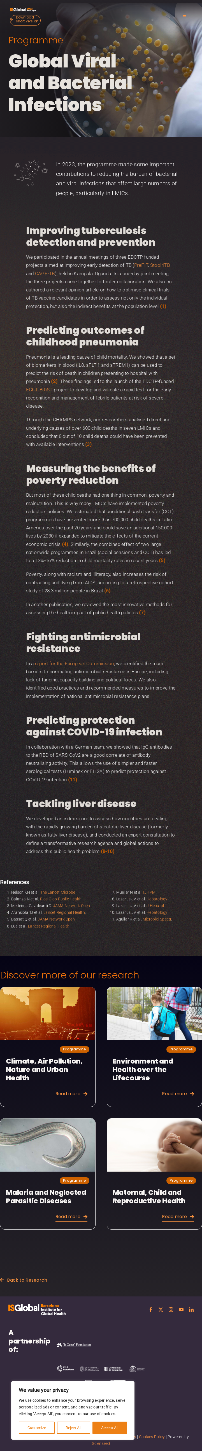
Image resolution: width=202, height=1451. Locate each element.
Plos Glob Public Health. (61, 895)
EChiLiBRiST (35, 389)
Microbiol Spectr (157, 915)
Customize (36, 1428)
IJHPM (149, 888)
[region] (72, 1410)
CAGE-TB (41, 273)
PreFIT (138, 265)
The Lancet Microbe (57, 888)
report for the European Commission (70, 663)
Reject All (73, 1428)
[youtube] (181, 1309)
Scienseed (101, 1443)
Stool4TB (156, 265)
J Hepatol (155, 902)
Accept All (109, 1428)
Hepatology (157, 895)
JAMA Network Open (71, 902)
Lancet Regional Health (64, 909)
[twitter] (161, 1309)
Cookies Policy (152, 1436)
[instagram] (171, 1309)
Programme (34, 40)
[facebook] (150, 1309)
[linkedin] (191, 1309)
